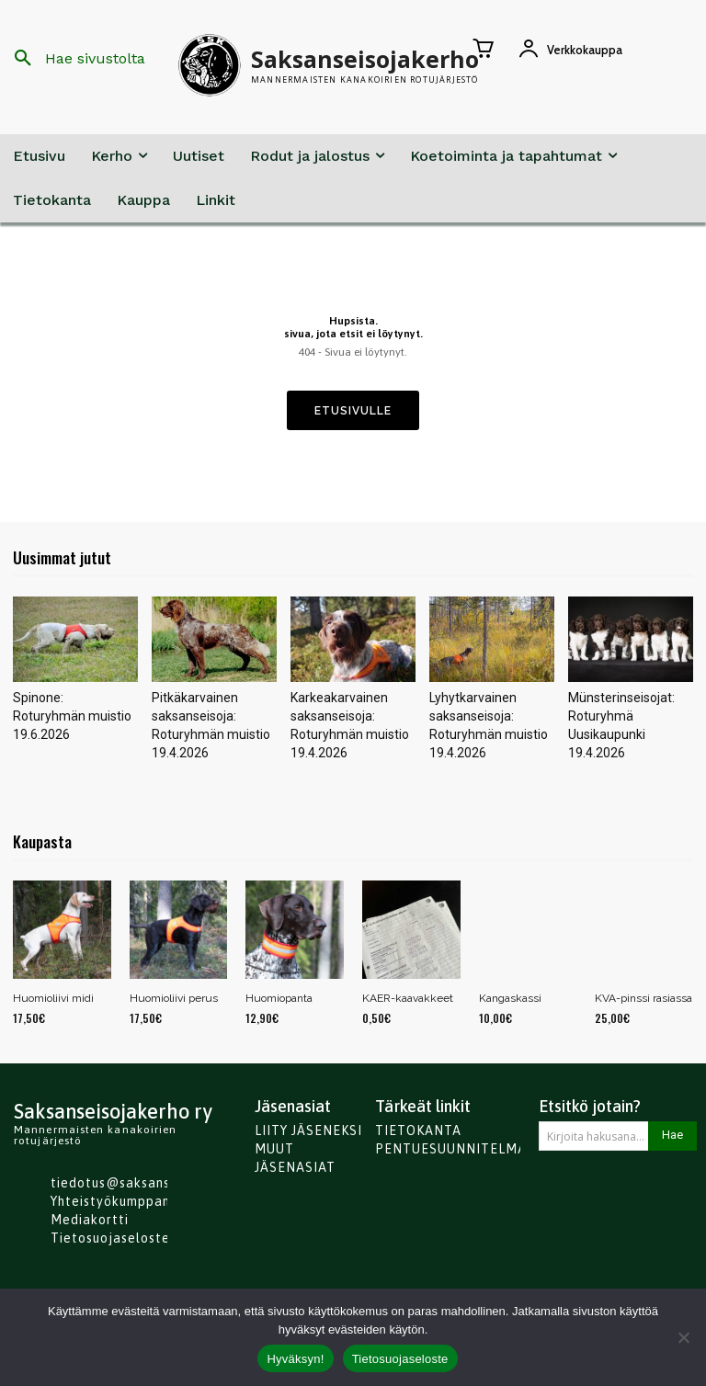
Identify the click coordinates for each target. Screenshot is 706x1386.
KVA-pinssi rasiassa (643, 998)
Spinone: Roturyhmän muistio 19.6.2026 (72, 716)
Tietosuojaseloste (400, 1359)
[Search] (672, 1136)
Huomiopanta (279, 998)
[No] (683, 1337)
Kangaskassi (510, 998)
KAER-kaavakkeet (407, 998)
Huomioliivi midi (53, 998)
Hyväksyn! (295, 1359)
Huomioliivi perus (174, 998)
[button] (73, 59)
